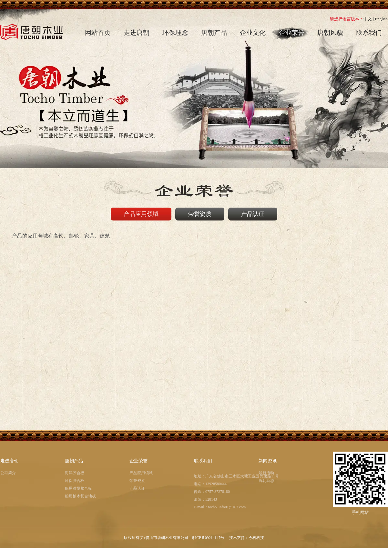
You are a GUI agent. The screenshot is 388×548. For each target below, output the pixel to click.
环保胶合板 (74, 480)
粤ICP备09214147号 (208, 537)
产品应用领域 (141, 473)
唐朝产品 (74, 460)
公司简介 (8, 473)
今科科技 (256, 537)
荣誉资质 (137, 480)
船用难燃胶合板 (78, 488)
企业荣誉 (138, 460)
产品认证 (137, 488)
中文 (367, 18)
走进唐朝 (9, 460)
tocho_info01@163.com (227, 507)
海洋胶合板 (74, 473)
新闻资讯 (268, 460)
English (381, 18)
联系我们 (203, 460)
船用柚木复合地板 (80, 496)
